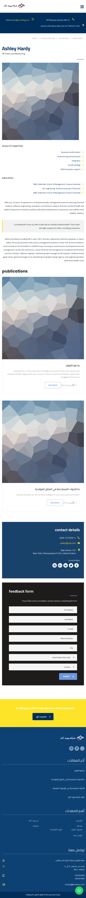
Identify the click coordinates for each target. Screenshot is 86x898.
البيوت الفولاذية (56, 829)
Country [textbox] (67, 667)
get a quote (43, 717)
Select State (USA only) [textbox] (61, 657)
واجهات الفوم (76, 829)
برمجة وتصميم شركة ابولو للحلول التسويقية (43, 894)
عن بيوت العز (34, 821)
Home (34, 38)
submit (68, 676)
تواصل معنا (77, 835)
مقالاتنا (36, 826)
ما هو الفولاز (73, 365)
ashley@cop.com (68, 543)
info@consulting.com (21, 20)
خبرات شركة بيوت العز (76, 797)
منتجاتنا (79, 826)
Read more (52, 385)
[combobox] (43, 657)
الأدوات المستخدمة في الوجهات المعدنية (68, 788)
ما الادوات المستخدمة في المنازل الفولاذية (57, 489)
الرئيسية (79, 821)
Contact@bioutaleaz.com (74, 884)
